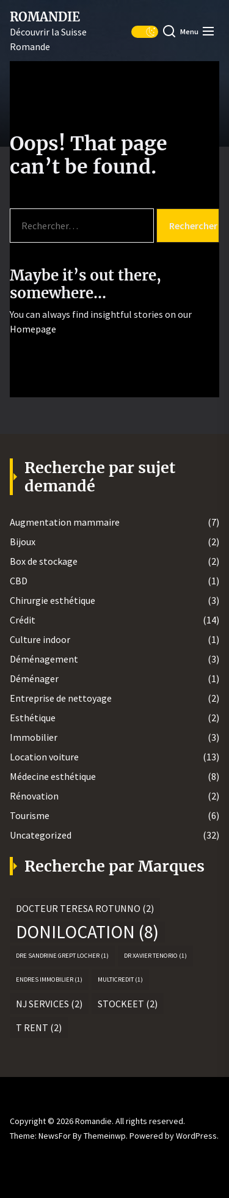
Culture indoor (40, 639)
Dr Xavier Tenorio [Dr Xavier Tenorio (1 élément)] (155, 956)
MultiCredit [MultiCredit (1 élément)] (120, 979)
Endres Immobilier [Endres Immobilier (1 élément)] (49, 979)
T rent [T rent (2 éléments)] (39, 1027)
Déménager (34, 678)
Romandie (45, 17)
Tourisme (29, 815)
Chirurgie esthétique (52, 600)
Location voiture (44, 757)
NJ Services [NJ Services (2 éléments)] (49, 1004)
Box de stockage (44, 561)
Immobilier (33, 737)
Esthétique (33, 717)
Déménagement (44, 659)
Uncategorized (40, 835)
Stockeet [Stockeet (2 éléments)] (128, 1004)
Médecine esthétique (53, 776)
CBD (18, 581)
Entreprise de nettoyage (61, 698)
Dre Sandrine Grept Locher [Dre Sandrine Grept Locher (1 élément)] (62, 956)
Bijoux (22, 541)
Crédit (22, 620)
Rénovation (34, 796)
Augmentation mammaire (65, 522)
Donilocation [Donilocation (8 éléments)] (87, 932)
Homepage (33, 329)
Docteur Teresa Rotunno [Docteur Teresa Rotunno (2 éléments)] (85, 908)
